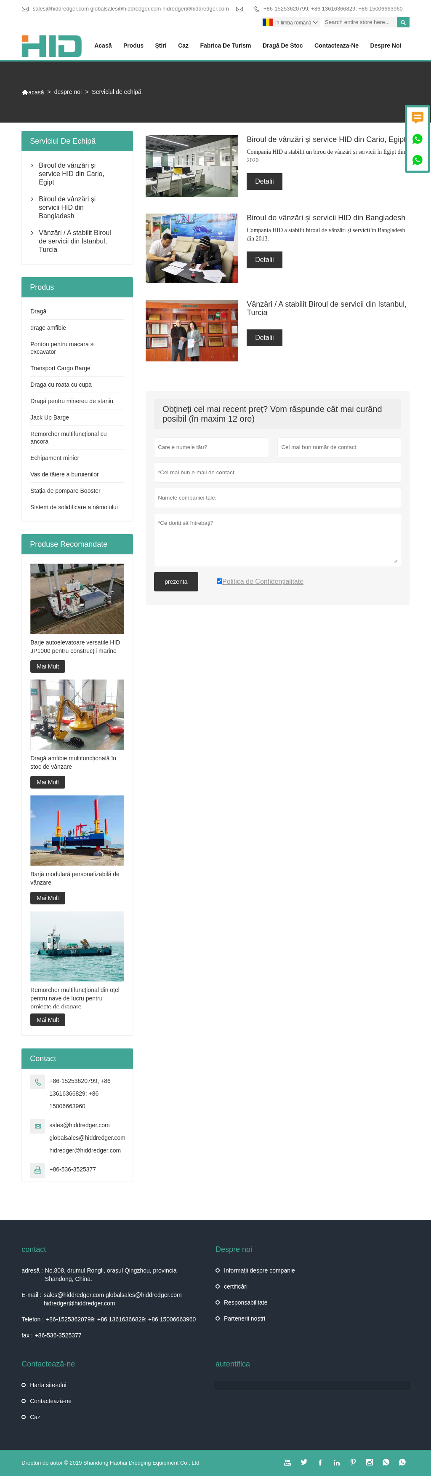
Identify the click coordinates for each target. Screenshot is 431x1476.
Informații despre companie (259, 1270)
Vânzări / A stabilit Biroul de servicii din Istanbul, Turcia (75, 241)
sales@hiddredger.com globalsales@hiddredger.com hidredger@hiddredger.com (131, 8)
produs (133, 45)
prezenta (176, 581)
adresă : (32, 1270)
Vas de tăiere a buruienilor (64, 474)
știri (161, 45)
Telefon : (32, 1319)
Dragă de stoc (283, 45)
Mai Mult (48, 666)
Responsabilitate (246, 1302)
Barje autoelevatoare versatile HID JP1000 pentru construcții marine (75, 646)
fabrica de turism (225, 45)
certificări (235, 1286)
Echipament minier (54, 458)
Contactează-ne (51, 1401)
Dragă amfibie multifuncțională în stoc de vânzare (73, 762)
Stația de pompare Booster (65, 490)
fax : (26, 1335)
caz (183, 45)
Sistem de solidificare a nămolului (74, 507)
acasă (103, 45)
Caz (35, 1417)
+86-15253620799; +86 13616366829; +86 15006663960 (333, 8)
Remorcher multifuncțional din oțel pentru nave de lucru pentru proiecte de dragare (75, 998)
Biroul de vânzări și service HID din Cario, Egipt (71, 174)
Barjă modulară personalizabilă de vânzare (75, 878)
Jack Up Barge (49, 417)
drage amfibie (48, 327)
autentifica (233, 1364)
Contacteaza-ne (336, 45)
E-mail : (31, 1295)
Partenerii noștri (244, 1318)
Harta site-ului (48, 1385)
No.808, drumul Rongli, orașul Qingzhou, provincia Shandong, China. (111, 1274)
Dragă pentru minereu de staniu (71, 401)
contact (33, 1249)
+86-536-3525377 (72, 1169)
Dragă (38, 311)
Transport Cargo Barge (60, 368)
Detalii (264, 181)
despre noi (385, 45)
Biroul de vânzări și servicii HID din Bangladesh (67, 207)
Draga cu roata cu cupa (61, 384)
